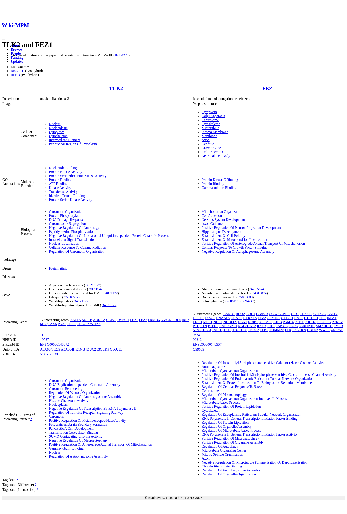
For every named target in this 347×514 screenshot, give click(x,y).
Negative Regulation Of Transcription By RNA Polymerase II (92, 408)
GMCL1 (167, 320)
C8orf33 (262, 314)
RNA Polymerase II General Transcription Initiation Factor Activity (249, 434)
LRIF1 (197, 322)
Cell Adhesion (212, 215)
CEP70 (111, 320)
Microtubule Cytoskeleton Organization (230, 370)
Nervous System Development (223, 219)
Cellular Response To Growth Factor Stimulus (234, 247)
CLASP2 (306, 314)
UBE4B (312, 330)
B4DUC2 (89, 349)
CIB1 (295, 314)
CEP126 (284, 314)
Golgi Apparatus (213, 116)
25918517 (71, 297)
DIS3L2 (198, 318)
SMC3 (338, 326)
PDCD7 (310, 322)
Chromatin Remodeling (65, 388)
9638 (196, 335)
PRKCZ (337, 322)
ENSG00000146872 (54, 344)
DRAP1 (236, 318)
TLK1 (71, 324)
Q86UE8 (116, 349)
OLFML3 (265, 322)
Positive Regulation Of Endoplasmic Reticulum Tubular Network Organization (258, 378)
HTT (322, 318)
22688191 (232, 301)
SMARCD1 (324, 326)
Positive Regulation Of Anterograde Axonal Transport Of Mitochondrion (253, 243)
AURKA (99, 320)
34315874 (257, 289)
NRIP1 (253, 322)
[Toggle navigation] (3, 39)
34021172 (111, 293)
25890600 (245, 297)
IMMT (331, 318)
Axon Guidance (213, 223)
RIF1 (271, 326)
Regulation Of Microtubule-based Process (231, 430)
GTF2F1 (287, 318)
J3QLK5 (103, 349)
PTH (196, 326)
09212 (197, 339)
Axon (206, 140)
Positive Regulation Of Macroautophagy (230, 438)
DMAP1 (123, 320)
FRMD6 (154, 320)
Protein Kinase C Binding (220, 180)
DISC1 (210, 318)
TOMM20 (276, 330)
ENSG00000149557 (207, 344)
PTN (203, 326)
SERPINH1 (307, 326)
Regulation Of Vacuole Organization (75, 392)
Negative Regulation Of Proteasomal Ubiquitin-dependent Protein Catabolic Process (109, 235)
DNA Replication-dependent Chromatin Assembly (84, 384)
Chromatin (56, 416)
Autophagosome (213, 367)
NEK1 (242, 322)
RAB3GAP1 (228, 326)
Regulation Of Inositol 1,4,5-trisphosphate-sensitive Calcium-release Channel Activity (263, 363)
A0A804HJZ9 (50, 349)
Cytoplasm (56, 132)
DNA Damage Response (66, 219)
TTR (288, 330)
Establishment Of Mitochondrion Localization (234, 239)
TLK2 (116, 88)
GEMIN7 (273, 318)
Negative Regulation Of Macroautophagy (78, 440)
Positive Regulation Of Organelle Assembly (233, 442)
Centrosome (210, 120)
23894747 (247, 301)
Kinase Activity (60, 188)
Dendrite (208, 144)
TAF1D (217, 330)
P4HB (277, 322)
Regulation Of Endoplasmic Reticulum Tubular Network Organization (251, 414)
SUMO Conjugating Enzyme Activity (75, 436)
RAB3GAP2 (247, 326)
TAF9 (227, 330)
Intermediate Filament (64, 140)
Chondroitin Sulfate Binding (222, 466)
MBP (43, 324)
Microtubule (210, 128)
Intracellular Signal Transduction (72, 239)
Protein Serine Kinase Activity (70, 200)
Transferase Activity (63, 192)
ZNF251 (337, 330)
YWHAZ (94, 324)
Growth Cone (211, 148)
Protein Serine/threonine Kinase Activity (77, 176)
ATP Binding (58, 184)
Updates (17, 61)
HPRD (15, 75)
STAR (197, 330)
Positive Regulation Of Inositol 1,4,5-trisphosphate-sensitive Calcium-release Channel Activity (269, 374)
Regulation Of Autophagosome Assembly (78, 456)
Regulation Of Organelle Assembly (226, 426)
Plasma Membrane (215, 132)
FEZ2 (143, 320)
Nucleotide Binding (63, 168)
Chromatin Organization (66, 211)
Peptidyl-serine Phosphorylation (71, 231)
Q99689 (198, 349)
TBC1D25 (239, 330)
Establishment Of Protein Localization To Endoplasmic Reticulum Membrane (257, 382)
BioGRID (17, 71)
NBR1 (217, 322)
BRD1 (250, 314)
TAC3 (206, 330)
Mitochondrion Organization (222, 211)
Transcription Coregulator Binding (73, 432)
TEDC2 (253, 330)
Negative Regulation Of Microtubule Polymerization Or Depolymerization (254, 462)
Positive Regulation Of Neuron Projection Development (241, 227)
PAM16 (288, 322)
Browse (16, 49)
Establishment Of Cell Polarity (223, 235)
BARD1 (229, 314)
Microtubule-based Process (221, 402)
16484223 (121, 55)
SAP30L (282, 326)
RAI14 (262, 326)
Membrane (209, 136)
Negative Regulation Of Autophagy (74, 227)
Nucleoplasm (58, 128)
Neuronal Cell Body (216, 156)
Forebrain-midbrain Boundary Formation (78, 424)
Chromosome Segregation (67, 223)
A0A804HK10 (71, 349)
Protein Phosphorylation (66, 215)
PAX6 (62, 324)
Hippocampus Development (221, 231)
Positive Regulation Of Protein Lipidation (231, 406)
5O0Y (44, 354)
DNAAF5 (223, 318)
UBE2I (82, 324)
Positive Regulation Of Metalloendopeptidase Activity (87, 420)
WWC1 (324, 330)
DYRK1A (250, 318)
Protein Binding (60, 180)
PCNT (299, 322)
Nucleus (54, 124)
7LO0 (54, 354)
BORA (240, 314)
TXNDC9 (299, 330)
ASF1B (87, 320)
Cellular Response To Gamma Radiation (77, 247)
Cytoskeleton (58, 136)
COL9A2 (320, 314)
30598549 (96, 289)
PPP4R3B (324, 322)
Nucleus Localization (64, 243)
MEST (207, 322)
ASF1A (75, 320)
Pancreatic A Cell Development (71, 428)
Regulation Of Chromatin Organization (76, 251)
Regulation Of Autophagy (220, 446)
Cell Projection (212, 152)
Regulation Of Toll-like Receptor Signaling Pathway (86, 412)
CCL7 (273, 314)
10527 (44, 339)
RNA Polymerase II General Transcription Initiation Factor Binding (249, 418)
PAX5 (52, 324)
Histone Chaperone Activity (69, 400)
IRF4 (177, 320)
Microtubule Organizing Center (224, 450)
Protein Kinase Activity (65, 172)
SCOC (293, 326)
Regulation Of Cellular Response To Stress (232, 386)
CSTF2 (332, 314)
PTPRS (213, 326)
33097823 (93, 285)
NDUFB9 (230, 322)
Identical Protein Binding (67, 196)
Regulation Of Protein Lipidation (225, 422)
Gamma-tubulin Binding (219, 188)
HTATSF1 (311, 318)
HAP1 (298, 318)
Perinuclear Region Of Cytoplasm (73, 144)
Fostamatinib (58, 268)
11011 (44, 335)
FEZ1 (268, 88)
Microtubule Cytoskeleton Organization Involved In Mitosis (244, 398)
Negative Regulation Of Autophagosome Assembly (238, 251)
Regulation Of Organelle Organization (229, 474)
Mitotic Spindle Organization (222, 454)
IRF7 (185, 320)
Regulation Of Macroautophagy (224, 394)
